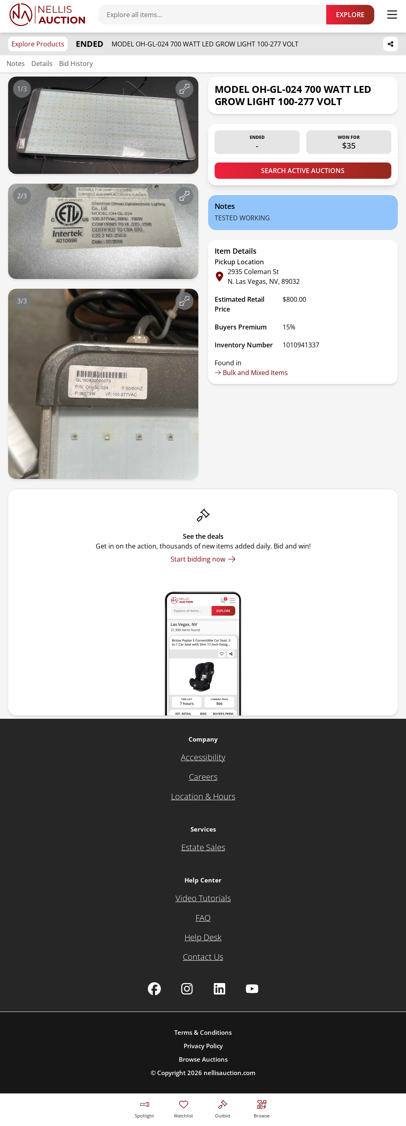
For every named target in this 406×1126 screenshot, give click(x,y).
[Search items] (216, 14)
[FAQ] (203, 918)
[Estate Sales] (203, 847)
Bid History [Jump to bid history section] (76, 63)
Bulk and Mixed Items (251, 372)
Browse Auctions (203, 1059)
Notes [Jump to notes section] (16, 63)
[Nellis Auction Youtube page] (252, 988)
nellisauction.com (229, 1073)
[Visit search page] (261, 1108)
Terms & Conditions (203, 1032)
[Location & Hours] (203, 796)
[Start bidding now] (203, 559)
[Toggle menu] (392, 14)
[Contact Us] (203, 957)
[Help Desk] (203, 937)
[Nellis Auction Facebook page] (154, 988)
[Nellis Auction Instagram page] (186, 988)
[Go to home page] (47, 14)
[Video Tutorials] (203, 898)
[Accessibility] (203, 757)
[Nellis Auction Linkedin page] (219, 988)
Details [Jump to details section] (42, 63)
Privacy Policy (203, 1046)
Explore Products (37, 44)
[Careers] (203, 777)
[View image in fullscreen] (184, 89)
